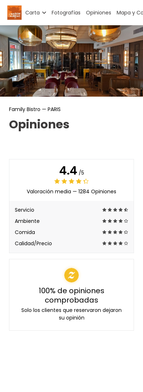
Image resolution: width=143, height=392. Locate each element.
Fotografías (66, 12)
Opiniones (98, 12)
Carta (35, 12)
